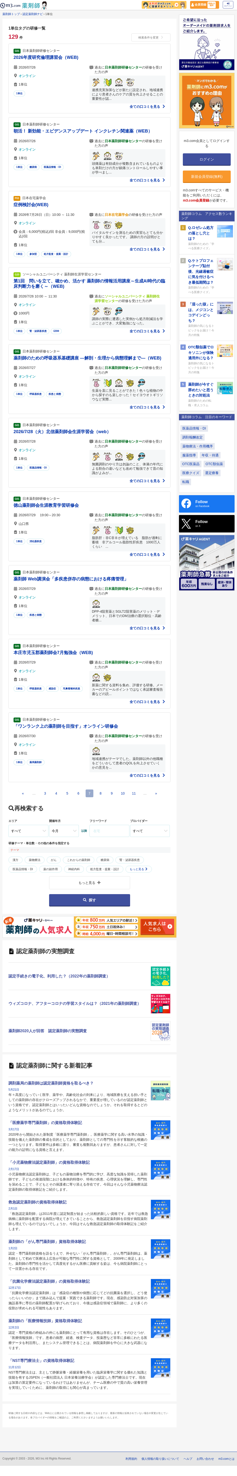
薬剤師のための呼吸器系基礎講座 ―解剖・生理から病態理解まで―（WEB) (87, 358)
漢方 (15, 860)
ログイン (228, 4)
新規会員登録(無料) (206, 176)
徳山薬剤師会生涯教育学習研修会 (46, 505)
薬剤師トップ (11, 14)
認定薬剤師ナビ (32, 14)
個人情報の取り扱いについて (160, 1458)
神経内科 (74, 869)
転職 (185, 482)
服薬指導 (189, 455)
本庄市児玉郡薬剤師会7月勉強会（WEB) (53, 652)
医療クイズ (190, 473)
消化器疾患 (36, 541)
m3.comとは (226, 1458)
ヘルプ (188, 1458)
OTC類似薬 (214, 464)
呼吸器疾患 (36, 394)
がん (54, 860)
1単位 (19, 93)
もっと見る (139, 869)
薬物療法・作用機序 (197, 446)
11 (134, 793)
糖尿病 (33, 167)
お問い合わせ (205, 1458)
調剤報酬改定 (192, 437)
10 (123, 793)
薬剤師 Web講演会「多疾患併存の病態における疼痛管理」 (71, 579)
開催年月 (55, 821)
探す (89, 900)
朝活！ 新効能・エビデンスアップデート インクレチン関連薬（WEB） (83, 131)
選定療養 (212, 473)
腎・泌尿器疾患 (38, 331)
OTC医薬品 (191, 464)
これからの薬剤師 (78, 860)
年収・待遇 (210, 455)
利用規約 (131, 1458)
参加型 (33, 254)
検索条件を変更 (150, 37)
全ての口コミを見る (147, 107)
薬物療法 (34, 860)
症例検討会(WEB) (31, 204)
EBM (56, 331)
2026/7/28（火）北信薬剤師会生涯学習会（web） (62, 431)
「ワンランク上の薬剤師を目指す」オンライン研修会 (66, 726)
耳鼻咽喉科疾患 (71, 688)
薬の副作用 (50, 869)
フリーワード (98, 821)
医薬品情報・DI (52, 167)
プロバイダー (139, 821)
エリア (12, 821)
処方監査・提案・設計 (56, 254)
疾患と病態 (55, 394)
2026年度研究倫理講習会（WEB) (46, 57)
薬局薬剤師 (36, 762)
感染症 (52, 688)
